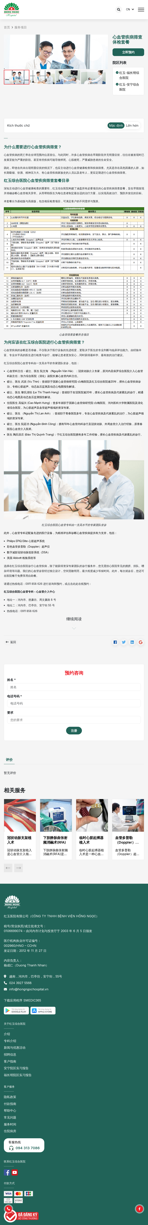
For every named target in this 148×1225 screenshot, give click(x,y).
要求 (10, 712)
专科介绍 (10, 1041)
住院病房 (10, 1131)
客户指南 (10, 1061)
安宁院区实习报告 (16, 1068)
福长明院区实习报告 (18, 1075)
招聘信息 (10, 1054)
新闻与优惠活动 (14, 1047)
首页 (7, 27)
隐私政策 (10, 1097)
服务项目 (20, 27)
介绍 (7, 1034)
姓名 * (11, 680)
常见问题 (10, 1117)
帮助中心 (10, 1110)
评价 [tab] (9, 760)
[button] (8, 1208)
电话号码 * (14, 696)
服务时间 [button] (10, 1124)
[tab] (6, 136)
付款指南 (10, 1104)
